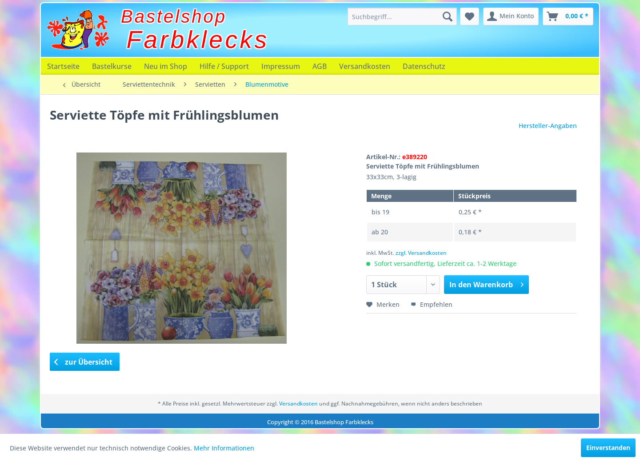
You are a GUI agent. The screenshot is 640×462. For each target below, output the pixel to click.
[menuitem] (402, 16)
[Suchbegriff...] (402, 16)
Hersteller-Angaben (548, 125)
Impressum (280, 66)
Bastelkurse (112, 66)
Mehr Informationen (224, 448)
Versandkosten (364, 66)
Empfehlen (431, 304)
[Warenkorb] (568, 16)
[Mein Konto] (511, 16)
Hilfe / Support (224, 66)
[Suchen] (447, 16)
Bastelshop (174, 16)
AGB (319, 66)
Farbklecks (198, 39)
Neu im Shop (165, 66)
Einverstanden (608, 447)
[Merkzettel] (469, 16)
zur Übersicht (83, 362)
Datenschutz (424, 66)
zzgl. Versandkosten (421, 253)
